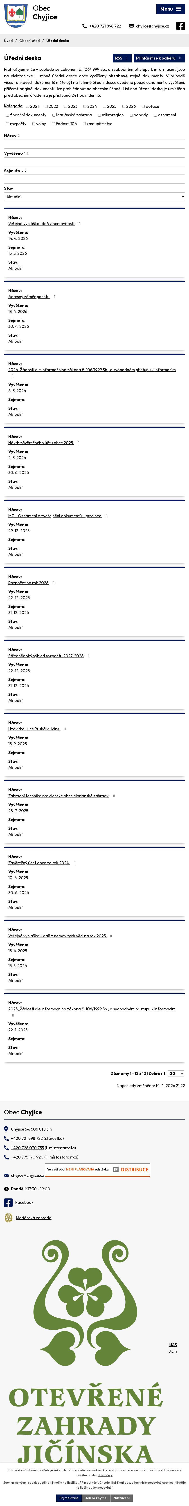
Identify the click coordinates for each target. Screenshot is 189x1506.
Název (10, 135)
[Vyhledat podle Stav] (94, 196)
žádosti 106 (66, 123)
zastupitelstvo (99, 123)
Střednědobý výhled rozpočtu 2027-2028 (50, 655)
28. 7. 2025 (18, 810)
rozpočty (18, 123)
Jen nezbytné (96, 1498)
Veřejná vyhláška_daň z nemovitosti (45, 223)
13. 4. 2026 (17, 311)
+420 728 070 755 (27, 1147)
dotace (152, 106)
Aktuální (15, 268)
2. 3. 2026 (17, 457)
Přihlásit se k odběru (159, 58)
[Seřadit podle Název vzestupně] (18, 135)
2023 (72, 106)
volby (41, 123)
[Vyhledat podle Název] (94, 144)
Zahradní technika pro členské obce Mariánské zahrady (62, 795)
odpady (141, 115)
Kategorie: (13, 105)
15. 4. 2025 (17, 950)
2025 (111, 106)
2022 (53, 106)
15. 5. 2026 (17, 253)
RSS (122, 58)
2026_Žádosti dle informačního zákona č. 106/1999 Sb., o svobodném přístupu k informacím (92, 372)
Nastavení (122, 1498)
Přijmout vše (69, 1498)
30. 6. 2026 (18, 472)
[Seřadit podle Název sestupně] (18, 137)
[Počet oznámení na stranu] (176, 1073)
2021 (34, 106)
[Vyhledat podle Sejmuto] (94, 179)
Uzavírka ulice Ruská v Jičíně (38, 728)
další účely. (105, 1475)
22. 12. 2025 (19, 597)
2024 (92, 106)
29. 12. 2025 (18, 530)
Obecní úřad (29, 40)
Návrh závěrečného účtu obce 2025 (44, 442)
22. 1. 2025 (17, 1029)
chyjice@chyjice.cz (152, 26)
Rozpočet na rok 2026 (32, 582)
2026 (131, 106)
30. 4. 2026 (18, 326)
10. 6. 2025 (18, 877)
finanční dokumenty (28, 115)
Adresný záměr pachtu (33, 296)
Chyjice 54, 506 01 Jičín (31, 1129)
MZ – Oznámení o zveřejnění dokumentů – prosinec (58, 515)
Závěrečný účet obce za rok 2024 (42, 862)
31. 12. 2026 (18, 612)
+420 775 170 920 (27, 1157)
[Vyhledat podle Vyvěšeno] (94, 161)
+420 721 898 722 (105, 26)
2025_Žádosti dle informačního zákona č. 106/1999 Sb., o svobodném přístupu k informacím (92, 1011)
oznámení (167, 115)
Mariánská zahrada (74, 115)
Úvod (8, 40)
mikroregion (113, 115)
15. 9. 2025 (17, 743)
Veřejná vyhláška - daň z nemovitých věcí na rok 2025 (61, 935)
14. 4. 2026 (18, 238)
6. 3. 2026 (17, 390)
